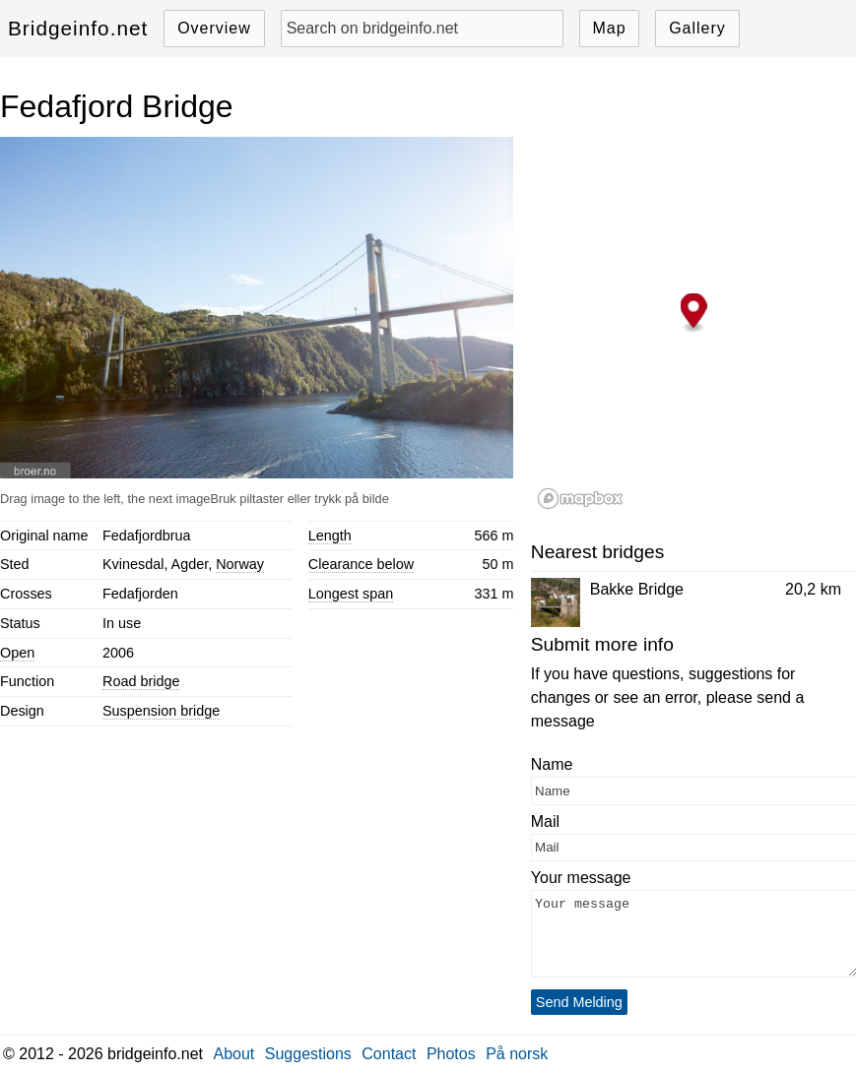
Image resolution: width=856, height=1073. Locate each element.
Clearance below (361, 564)
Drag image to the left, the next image (105, 498)
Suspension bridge (161, 711)
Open (17, 653)
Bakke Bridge (637, 589)
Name (552, 764)
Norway (240, 564)
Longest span (350, 593)
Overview (214, 28)
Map (609, 28)
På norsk (517, 1053)
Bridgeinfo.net (78, 28)
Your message (581, 877)
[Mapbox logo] (580, 498)
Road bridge (140, 681)
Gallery (697, 28)
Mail (545, 821)
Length (330, 535)
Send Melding (579, 1002)
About (234, 1053)
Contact (389, 1053)
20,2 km (813, 589)
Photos (451, 1053)
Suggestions (308, 1053)
